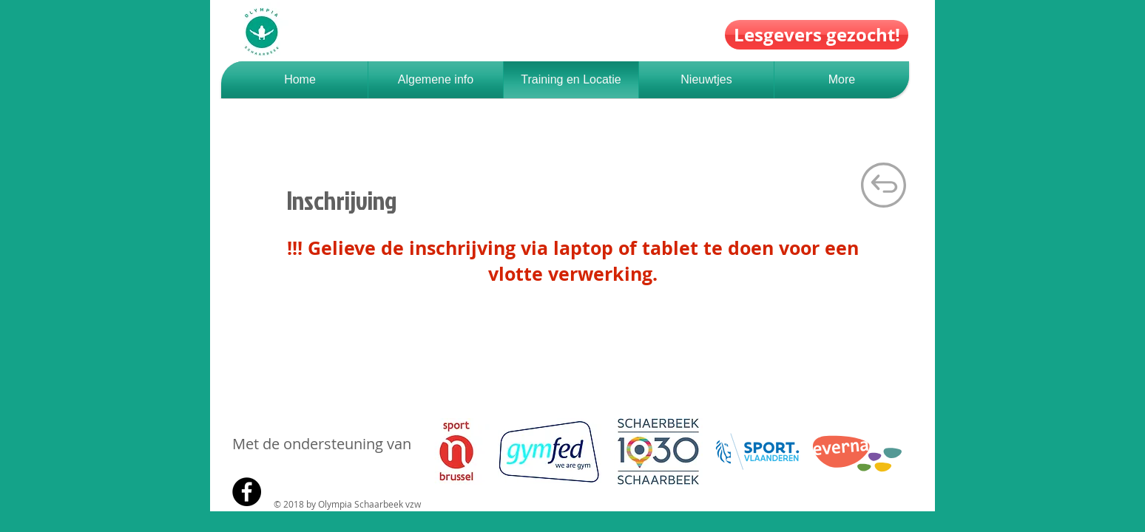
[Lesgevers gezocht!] (816, 35)
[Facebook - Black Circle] (246, 491)
